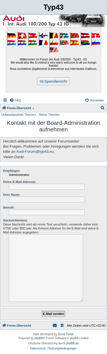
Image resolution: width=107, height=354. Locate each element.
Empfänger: (12, 170)
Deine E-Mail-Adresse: (19, 182)
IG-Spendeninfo (53, 81)
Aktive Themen (49, 114)
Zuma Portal (65, 334)
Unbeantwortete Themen (18, 114)
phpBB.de (72, 343)
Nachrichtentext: (15, 220)
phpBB (39, 338)
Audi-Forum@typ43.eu (35, 151)
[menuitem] (15, 100)
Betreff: (8, 207)
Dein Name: (12, 194)
